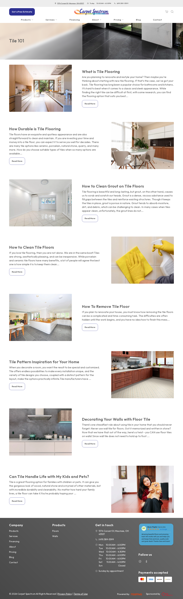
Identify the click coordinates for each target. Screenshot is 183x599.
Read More (90, 103)
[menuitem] (27, 20)
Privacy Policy (65, 593)
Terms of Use (81, 593)
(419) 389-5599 (122, 3)
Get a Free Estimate (22, 11)
